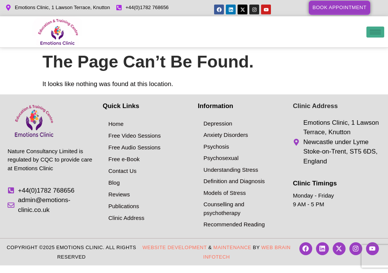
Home (116, 124)
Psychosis (216, 146)
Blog (114, 182)
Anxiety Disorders (225, 135)
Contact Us (122, 171)
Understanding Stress (230, 169)
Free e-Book (124, 159)
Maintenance (232, 247)
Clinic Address (126, 218)
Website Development (174, 247)
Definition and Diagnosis (234, 181)
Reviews (119, 194)
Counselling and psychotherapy (223, 208)
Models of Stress (224, 193)
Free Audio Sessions (134, 147)
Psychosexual (221, 158)
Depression (217, 123)
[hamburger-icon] (375, 32)
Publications (123, 206)
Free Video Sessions (134, 135)
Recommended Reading (234, 224)
